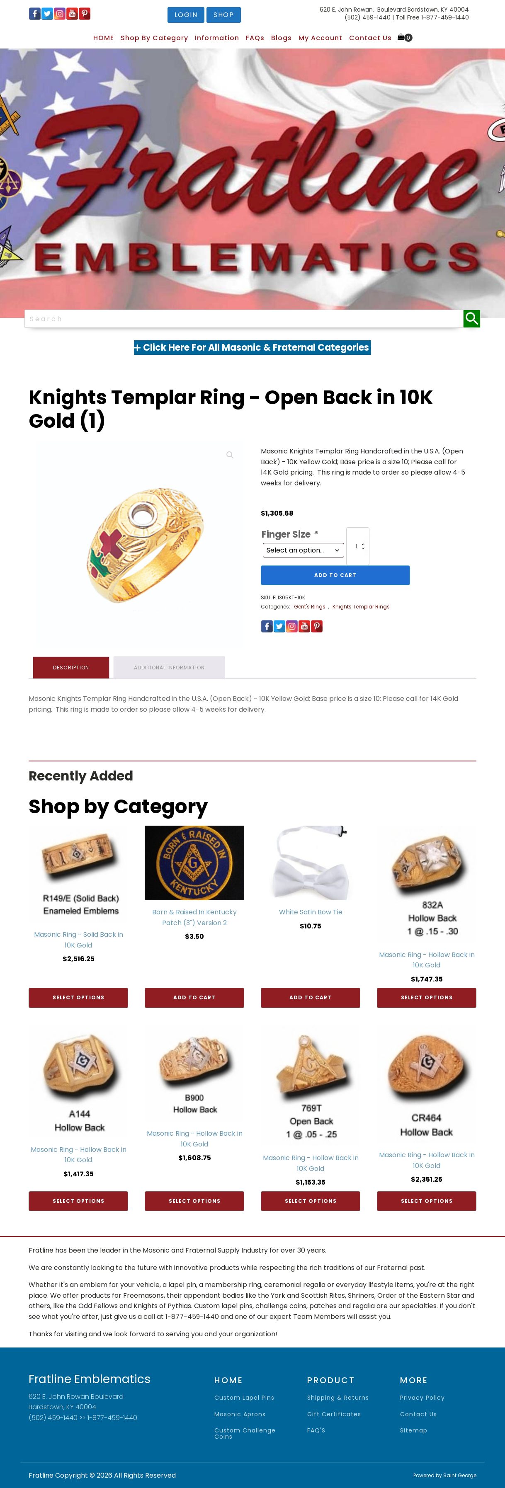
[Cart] (405, 37)
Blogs (281, 38)
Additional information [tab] (169, 667)
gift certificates (334, 1414)
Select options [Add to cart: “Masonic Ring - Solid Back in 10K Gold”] (78, 997)
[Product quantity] (357, 546)
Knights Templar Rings (361, 606)
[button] (230, 455)
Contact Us (370, 38)
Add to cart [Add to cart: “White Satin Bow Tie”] (310, 997)
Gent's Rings (309, 606)
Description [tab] (71, 667)
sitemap (413, 1430)
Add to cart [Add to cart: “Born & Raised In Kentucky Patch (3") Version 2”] (194, 997)
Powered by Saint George (444, 1475)
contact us (418, 1414)
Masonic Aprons (240, 1414)
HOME (103, 38)
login (186, 14)
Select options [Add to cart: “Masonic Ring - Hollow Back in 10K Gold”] (427, 997)
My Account (320, 38)
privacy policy (422, 1398)
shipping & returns (338, 1398)
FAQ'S (316, 1430)
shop (224, 14)
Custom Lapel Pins (244, 1398)
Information (217, 38)
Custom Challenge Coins (245, 1433)
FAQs (255, 38)
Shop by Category (154, 38)
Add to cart (335, 575)
